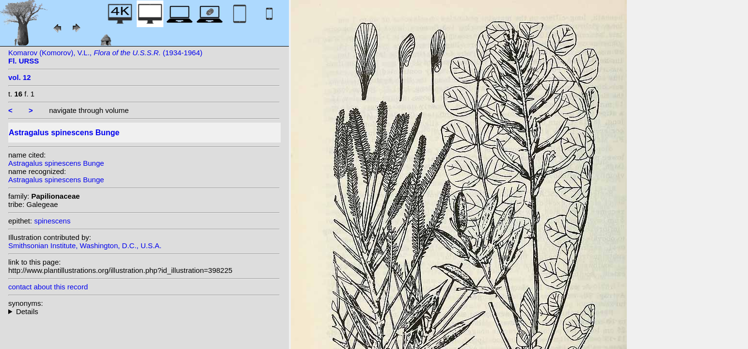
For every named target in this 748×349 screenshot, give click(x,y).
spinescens (52, 221)
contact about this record (48, 287)
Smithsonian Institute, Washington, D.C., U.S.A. (84, 245)
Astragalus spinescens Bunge (56, 163)
